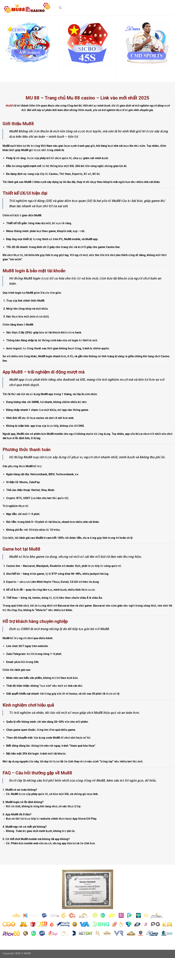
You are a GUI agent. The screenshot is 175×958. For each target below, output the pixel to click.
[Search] (60, 7)
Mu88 (8, 105)
